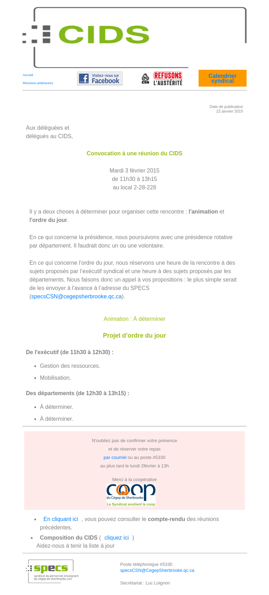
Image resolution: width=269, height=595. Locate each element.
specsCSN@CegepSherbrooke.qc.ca (157, 570)
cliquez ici (116, 538)
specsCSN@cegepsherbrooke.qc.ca (76, 296)
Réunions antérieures (38, 83)
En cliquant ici (60, 519)
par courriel (115, 457)
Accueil (28, 75)
